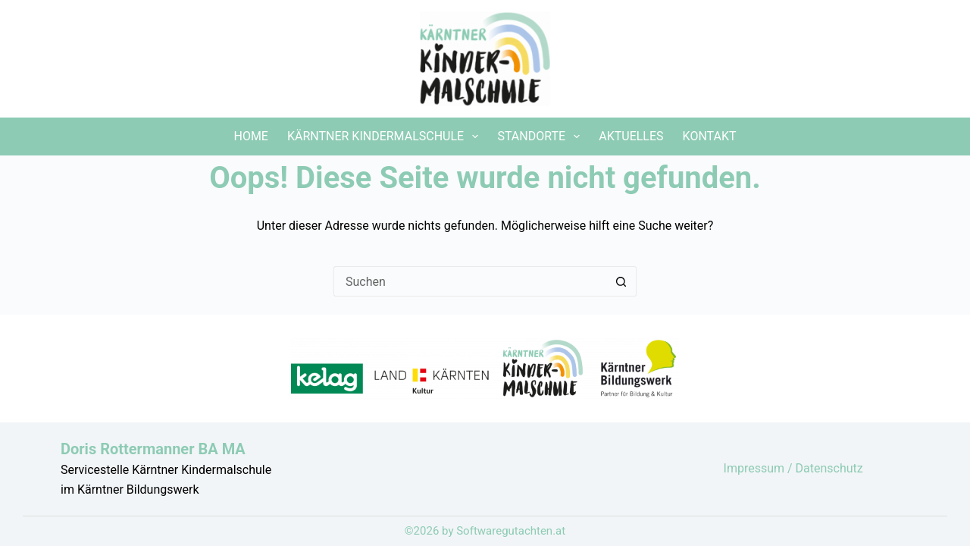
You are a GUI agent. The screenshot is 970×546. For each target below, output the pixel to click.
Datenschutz (829, 468)
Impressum (755, 468)
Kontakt (710, 136)
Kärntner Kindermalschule (385, 137)
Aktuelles (631, 136)
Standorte (541, 137)
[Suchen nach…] (469, 281)
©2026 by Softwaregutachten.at (485, 531)
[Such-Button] (621, 281)
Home (250, 136)
